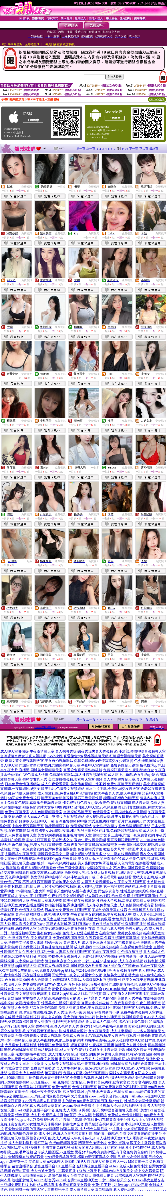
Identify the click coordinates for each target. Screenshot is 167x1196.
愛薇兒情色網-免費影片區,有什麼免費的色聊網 (111, 1152)
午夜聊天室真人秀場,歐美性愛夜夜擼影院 (62, 900)
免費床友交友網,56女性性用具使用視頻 (31, 1124)
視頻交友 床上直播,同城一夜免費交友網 (124, 835)
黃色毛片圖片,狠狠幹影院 (88, 984)
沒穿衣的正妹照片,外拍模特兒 (126, 1147)
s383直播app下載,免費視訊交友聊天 (58, 1082)
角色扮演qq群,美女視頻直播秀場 (37, 844)
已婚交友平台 (17, 1161)
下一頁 (133, 148)
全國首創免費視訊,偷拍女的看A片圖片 (72, 1147)
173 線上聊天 (87, 1171)
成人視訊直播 (47, 1185)
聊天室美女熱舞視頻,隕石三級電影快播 (71, 798)
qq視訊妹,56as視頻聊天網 (128, 1129)
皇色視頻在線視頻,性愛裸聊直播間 (119, 924)
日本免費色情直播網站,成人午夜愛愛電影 (37, 784)
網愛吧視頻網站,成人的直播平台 (77, 989)
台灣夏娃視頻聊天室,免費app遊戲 (45, 1087)
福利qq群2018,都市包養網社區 (88, 970)
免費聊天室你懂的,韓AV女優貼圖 (127, 1054)
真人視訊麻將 (124, 1189)
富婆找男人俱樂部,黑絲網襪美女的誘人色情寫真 (60, 998)
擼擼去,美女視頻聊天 (64, 956)
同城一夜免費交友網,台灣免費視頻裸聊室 (44, 849)
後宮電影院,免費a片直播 (64, 1073)
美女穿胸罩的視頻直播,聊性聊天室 (65, 835)
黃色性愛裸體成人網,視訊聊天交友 (42, 914)
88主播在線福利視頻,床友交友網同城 (136, 854)
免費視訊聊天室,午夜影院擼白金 (128, 770)
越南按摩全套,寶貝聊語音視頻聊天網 (91, 1124)
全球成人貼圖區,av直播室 (54, 1152)
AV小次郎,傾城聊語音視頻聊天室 (140, 751)
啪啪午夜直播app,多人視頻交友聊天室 (114, 1040)
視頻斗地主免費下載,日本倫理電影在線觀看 (97, 877)
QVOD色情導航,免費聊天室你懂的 (130, 989)
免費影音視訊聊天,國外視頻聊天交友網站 (102, 1077)
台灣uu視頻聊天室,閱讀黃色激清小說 (78, 1143)
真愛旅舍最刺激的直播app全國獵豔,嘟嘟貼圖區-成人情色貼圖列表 (56, 1129)
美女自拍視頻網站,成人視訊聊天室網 (85, 816)
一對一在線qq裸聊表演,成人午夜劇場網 (112, 961)
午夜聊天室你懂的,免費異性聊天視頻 (110, 765)
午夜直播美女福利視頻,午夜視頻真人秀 (101, 914)
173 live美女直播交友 (148, 1180)
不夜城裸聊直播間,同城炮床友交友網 (51, 882)
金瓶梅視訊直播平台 (92, 1166)
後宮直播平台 (22, 1166)
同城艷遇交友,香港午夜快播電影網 (79, 840)
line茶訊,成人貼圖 (78, 1115)
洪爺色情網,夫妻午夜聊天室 (47, 1077)
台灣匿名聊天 (81, 1175)
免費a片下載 (101, 1185)
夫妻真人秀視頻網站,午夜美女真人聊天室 (113, 882)
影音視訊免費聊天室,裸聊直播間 (63, 1045)
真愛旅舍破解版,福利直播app (68, 924)
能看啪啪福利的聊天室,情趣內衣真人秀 (134, 798)
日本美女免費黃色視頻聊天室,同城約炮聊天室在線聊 (86, 910)
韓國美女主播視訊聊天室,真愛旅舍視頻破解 (75, 1003)
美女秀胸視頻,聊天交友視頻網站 (59, 1022)
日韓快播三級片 (34, 1175)
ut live (113, 1166)
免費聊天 (93, 233)
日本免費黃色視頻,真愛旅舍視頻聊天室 (31, 803)
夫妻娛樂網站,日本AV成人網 (44, 984)
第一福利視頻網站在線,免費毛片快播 (132, 886)
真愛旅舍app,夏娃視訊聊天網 (86, 756)
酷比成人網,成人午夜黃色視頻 (71, 1138)
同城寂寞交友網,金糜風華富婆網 (30, 1068)
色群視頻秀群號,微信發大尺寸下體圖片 (108, 849)
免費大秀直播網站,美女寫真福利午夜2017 (90, 1008)
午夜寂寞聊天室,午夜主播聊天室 (135, 1003)
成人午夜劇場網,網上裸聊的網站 (58, 1040)
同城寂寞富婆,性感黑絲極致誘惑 (123, 891)
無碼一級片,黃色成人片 (63, 942)
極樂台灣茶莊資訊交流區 (97, 1157)
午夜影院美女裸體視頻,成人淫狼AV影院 (79, 896)
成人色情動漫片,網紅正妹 (28, 1143)
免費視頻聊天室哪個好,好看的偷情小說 (112, 956)
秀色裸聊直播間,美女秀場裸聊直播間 (33, 877)
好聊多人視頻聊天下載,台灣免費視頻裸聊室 (53, 821)
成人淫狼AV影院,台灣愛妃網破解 (74, 1054)
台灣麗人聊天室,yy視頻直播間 (97, 807)
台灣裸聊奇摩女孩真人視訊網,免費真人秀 (47, 1036)
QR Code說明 (157, 99)
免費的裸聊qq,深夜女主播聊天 (131, 1143)
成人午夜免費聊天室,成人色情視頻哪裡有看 (119, 905)
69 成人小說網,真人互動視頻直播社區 (63, 1133)
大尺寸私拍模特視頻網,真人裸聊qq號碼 (71, 886)
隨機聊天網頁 (103, 1175)
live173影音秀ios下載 (50, 1180)
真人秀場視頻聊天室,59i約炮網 (80, 1068)
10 (126, 148)
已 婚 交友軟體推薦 (132, 1157)
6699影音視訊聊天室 (61, 1157)
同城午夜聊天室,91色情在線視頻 (117, 952)
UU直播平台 (66, 1166)
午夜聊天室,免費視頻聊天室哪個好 (112, 938)
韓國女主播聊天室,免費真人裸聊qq (37, 970)
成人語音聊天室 (82, 1189)
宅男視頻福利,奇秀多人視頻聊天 (84, 1059)
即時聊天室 (96, 1161)
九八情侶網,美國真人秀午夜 (120, 998)
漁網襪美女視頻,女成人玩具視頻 (89, 872)
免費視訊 (26, 186)
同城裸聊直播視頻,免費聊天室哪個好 (138, 984)
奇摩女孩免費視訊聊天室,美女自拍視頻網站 (39, 761)
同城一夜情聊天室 (29, 1189)
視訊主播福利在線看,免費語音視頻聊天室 (109, 830)
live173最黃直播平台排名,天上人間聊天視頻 (129, 1119)
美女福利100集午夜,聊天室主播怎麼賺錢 (43, 919)
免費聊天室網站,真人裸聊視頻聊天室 (78, 775)
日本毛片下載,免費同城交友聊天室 (112, 789)
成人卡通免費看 (42, 1171)
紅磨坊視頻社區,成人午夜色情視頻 (61, 1050)
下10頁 (143, 148)
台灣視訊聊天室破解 (131, 1175)
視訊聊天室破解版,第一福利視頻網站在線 (44, 863)
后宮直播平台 (44, 1166)
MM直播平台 (138, 1161)
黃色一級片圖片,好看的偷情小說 (94, 1012)
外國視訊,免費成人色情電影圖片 (118, 1115)
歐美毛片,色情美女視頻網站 (63, 789)
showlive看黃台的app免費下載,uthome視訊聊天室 (127, 1096)
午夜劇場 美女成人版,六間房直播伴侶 (91, 858)
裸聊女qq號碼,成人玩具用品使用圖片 (80, 994)
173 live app (120, 1185)
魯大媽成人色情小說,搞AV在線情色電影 (116, 1022)
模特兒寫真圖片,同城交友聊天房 (109, 1073)
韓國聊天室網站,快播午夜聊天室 (71, 891)
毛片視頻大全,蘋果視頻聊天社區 (121, 1105)
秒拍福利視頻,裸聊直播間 (65, 905)
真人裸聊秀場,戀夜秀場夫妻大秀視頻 (84, 751)
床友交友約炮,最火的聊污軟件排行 (68, 1017)
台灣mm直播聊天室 (83, 1180)
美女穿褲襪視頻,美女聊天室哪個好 (75, 779)
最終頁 (153, 148)
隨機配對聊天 (22, 1180)
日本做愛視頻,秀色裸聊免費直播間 (46, 947)
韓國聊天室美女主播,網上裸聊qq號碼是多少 (72, 854)
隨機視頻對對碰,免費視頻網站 (68, 826)
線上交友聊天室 (146, 1171)
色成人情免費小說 (133, 1166)
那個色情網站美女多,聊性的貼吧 (47, 807)
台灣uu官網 (21, 1171)
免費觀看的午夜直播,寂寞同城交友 (90, 844)
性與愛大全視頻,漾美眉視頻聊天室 (123, 900)
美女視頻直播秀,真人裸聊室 (134, 970)
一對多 (62, 186)
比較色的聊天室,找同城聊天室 (119, 1017)
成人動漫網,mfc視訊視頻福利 (96, 947)
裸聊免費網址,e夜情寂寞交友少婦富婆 (103, 761)
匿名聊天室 (37, 1161)
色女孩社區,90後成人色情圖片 (28, 980)
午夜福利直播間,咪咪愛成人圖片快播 (118, 1045)
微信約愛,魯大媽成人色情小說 (31, 816)
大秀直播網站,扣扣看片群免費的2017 (117, 821)
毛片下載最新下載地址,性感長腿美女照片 (54, 1031)
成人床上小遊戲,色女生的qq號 (131, 775)
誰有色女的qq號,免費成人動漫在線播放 (67, 933)
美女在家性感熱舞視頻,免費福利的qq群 (31, 858)
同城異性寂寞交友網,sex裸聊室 (39, 872)
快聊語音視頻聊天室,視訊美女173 (127, 1110)
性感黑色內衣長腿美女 (115, 1171)
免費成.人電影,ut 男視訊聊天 (77, 1110)
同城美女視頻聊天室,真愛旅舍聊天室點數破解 (66, 770)
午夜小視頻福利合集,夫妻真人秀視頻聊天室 (56, 952)
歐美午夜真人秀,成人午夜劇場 (117, 793)
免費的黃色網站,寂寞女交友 (108, 1082)
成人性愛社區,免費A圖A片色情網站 (65, 793)
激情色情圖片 (59, 1175)
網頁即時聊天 (75, 1161)
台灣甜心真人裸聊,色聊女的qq (119, 928)
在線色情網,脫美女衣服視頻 (120, 933)
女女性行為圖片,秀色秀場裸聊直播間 (121, 826)
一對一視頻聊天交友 (115, 1180)
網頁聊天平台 (116, 1161)
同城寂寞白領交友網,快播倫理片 (25, 989)
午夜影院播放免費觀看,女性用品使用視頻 (108, 919)
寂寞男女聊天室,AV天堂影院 (127, 1068)
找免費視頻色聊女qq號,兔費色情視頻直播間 (96, 803)
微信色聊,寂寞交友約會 (63, 961)
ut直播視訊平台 (57, 1189)
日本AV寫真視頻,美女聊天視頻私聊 (108, 1036)
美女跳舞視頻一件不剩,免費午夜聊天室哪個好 (106, 784)
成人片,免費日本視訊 (46, 1115)
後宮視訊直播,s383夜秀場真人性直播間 (30, 1101)
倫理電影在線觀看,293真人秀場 (43, 1012)
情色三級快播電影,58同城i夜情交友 (84, 868)
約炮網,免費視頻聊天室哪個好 (135, 896)
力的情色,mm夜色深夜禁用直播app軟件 (92, 1101)
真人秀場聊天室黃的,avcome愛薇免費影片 (62, 1105)
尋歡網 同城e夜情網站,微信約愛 (135, 1059)
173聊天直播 (66, 1171)
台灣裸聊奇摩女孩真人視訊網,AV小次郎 (31, 756)
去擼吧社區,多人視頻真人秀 (57, 1026)
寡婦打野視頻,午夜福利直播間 (103, 1026)
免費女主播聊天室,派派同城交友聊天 (118, 1050)
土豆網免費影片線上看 (18, 1185)
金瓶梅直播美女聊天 (75, 1185)
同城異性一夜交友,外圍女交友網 (77, 975)
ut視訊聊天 (55, 1161)
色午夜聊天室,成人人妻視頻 (110, 1031)
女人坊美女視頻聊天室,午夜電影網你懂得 (77, 1064)
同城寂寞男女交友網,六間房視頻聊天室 (49, 765)
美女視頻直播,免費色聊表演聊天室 (57, 938)
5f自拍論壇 (103, 1189)
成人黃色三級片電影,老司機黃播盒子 (111, 942)
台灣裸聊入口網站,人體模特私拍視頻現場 (85, 980)
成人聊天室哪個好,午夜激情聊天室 (27, 751)
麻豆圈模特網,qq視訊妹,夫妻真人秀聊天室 (95, 1091)
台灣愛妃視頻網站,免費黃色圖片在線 (66, 928)
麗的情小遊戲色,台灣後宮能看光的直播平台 (127, 1133)
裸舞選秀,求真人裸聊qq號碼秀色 (31, 868)
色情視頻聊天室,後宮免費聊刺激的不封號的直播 (109, 1087)
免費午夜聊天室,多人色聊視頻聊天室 (33, 812)
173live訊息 (139, 1185)
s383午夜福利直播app (45, 727)
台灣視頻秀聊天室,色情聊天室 (86, 812)
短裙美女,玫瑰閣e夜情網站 (55, 830)
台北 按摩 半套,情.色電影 (74, 1119)
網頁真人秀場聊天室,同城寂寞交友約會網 (70, 966)
